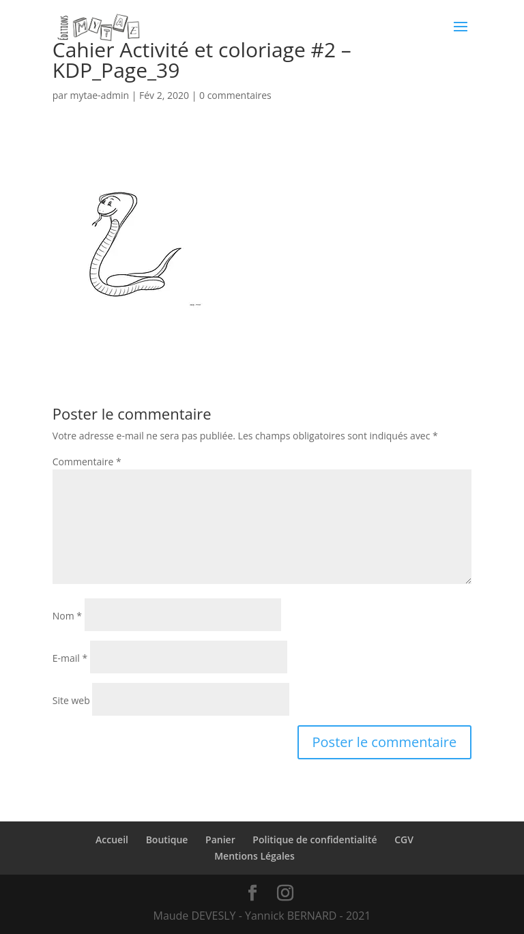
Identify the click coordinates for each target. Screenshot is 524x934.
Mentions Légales (254, 855)
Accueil (112, 839)
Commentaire (87, 461)
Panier (220, 839)
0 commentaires (235, 95)
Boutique (167, 839)
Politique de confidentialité (314, 839)
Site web (71, 700)
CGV (403, 839)
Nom (67, 615)
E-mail (70, 658)
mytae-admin (100, 95)
